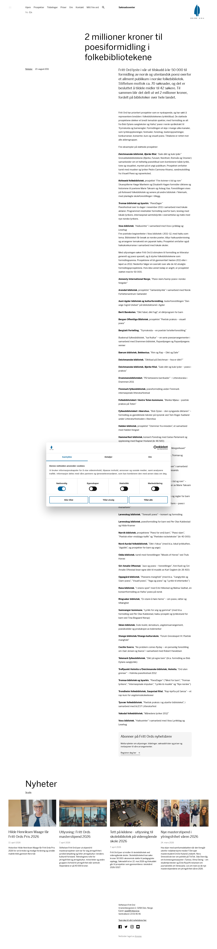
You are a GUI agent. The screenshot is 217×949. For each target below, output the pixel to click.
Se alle (28, 792)
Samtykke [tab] (67, 457)
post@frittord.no (132, 911)
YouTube (138, 926)
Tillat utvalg (108, 500)
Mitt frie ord (93, 7)
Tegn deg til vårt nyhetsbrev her (132, 920)
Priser (63, 7)
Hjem (28, 7)
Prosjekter (39, 7)
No (26, 12)
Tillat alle (148, 500)
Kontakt (80, 7)
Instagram (132, 926)
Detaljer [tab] (108, 457)
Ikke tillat (68, 500)
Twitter (126, 926)
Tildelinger (52, 7)
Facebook (120, 926)
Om (71, 7)
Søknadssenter (126, 7)
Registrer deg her (128, 753)
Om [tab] (150, 457)
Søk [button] (103, 7)
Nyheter (29, 69)
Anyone (138, 936)
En (30, 12)
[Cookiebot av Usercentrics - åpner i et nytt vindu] (156, 448)
